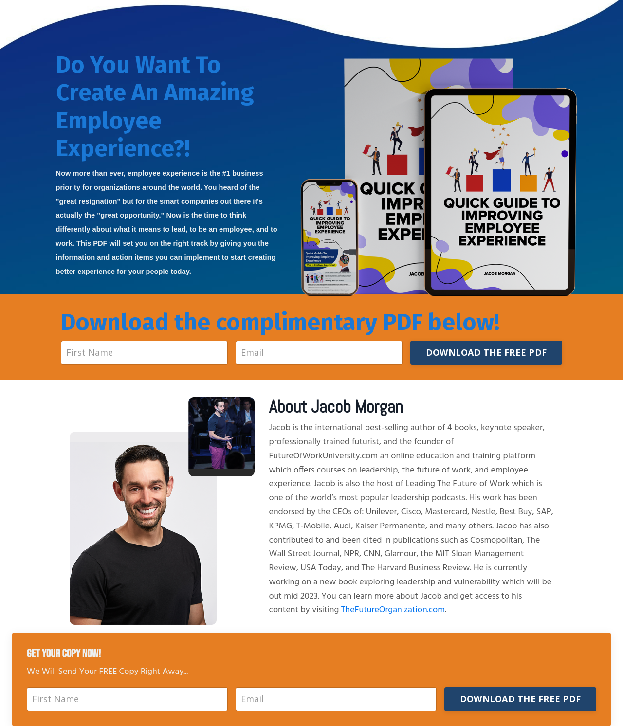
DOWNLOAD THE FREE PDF (486, 352)
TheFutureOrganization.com (393, 610)
